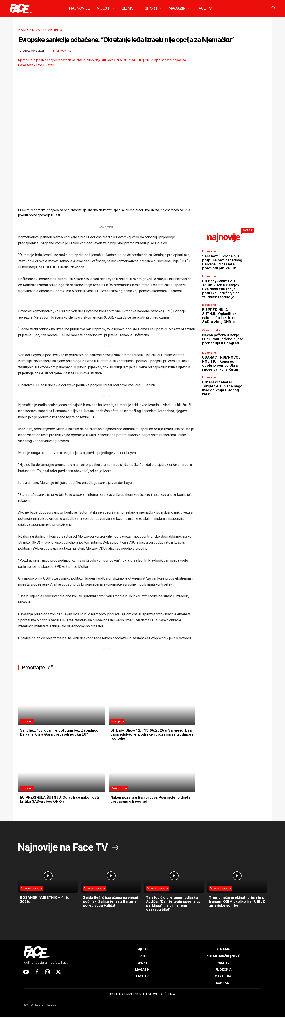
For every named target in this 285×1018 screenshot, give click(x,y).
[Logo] (21, 8)
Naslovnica (29, 29)
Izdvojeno (52, 29)
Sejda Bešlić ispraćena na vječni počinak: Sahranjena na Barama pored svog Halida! (110, 902)
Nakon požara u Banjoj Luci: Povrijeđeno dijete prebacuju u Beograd (147, 799)
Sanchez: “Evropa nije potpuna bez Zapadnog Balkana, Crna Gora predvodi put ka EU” (60, 734)
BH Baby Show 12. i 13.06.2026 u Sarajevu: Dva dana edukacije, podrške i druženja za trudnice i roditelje (148, 734)
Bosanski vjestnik (31, 889)
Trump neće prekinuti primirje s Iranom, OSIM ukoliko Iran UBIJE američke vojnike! (236, 902)
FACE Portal (62, 51)
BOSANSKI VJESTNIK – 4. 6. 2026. (46, 900)
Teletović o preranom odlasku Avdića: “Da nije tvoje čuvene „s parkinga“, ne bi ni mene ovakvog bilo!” (173, 904)
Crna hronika (119, 788)
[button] (273, 8)
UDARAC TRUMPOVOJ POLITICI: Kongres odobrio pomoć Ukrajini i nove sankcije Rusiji (222, 371)
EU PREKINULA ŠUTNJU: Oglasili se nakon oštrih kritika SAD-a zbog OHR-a (58, 799)
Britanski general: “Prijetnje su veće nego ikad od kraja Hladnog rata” (219, 397)
